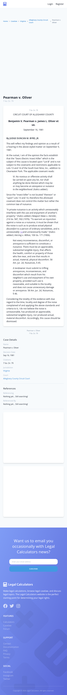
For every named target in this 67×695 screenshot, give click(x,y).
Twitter (6, 678)
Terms (6, 657)
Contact (7, 643)
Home (5, 21)
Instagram (8, 675)
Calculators (8, 622)
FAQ (5, 650)
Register (60, 3)
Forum (6, 628)
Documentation (11, 647)
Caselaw (14, 21)
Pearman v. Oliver (17, 97)
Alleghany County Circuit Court (38, 21)
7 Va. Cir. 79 (8, 101)
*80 (21, 232)
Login (50, 3)
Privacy (6, 653)
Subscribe (33, 569)
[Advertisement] (33, 58)
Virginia (23, 21)
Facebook (8, 672)
